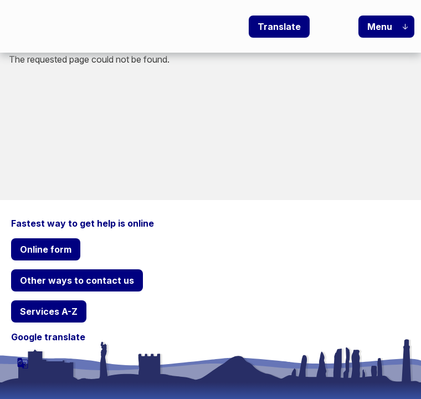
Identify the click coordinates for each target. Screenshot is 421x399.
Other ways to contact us (77, 280)
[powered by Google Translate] (22, 363)
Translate (279, 26)
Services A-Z (49, 311)
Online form (45, 249)
